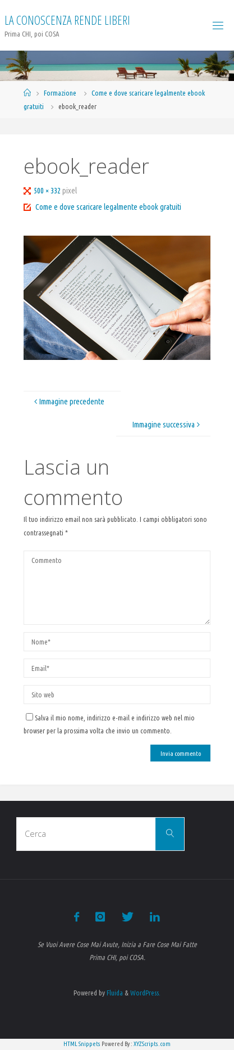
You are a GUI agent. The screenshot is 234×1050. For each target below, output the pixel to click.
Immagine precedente (67, 401)
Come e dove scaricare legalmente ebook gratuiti (108, 206)
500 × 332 (48, 190)
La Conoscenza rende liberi (67, 20)
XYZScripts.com (152, 1043)
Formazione (60, 93)
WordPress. (145, 993)
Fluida (114, 993)
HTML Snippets (81, 1043)
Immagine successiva (167, 424)
